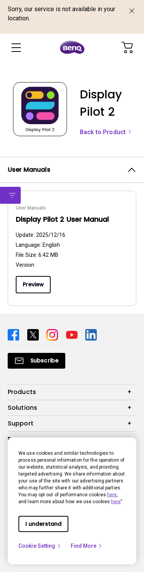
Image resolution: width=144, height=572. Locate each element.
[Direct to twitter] (34, 334)
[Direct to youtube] (72, 334)
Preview (33, 284)
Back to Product (106, 132)
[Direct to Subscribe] (36, 361)
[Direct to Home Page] (72, 47)
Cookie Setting (39, 546)
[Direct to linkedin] (91, 334)
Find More (87, 546)
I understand (43, 524)
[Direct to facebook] (14, 334)
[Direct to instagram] (53, 334)
